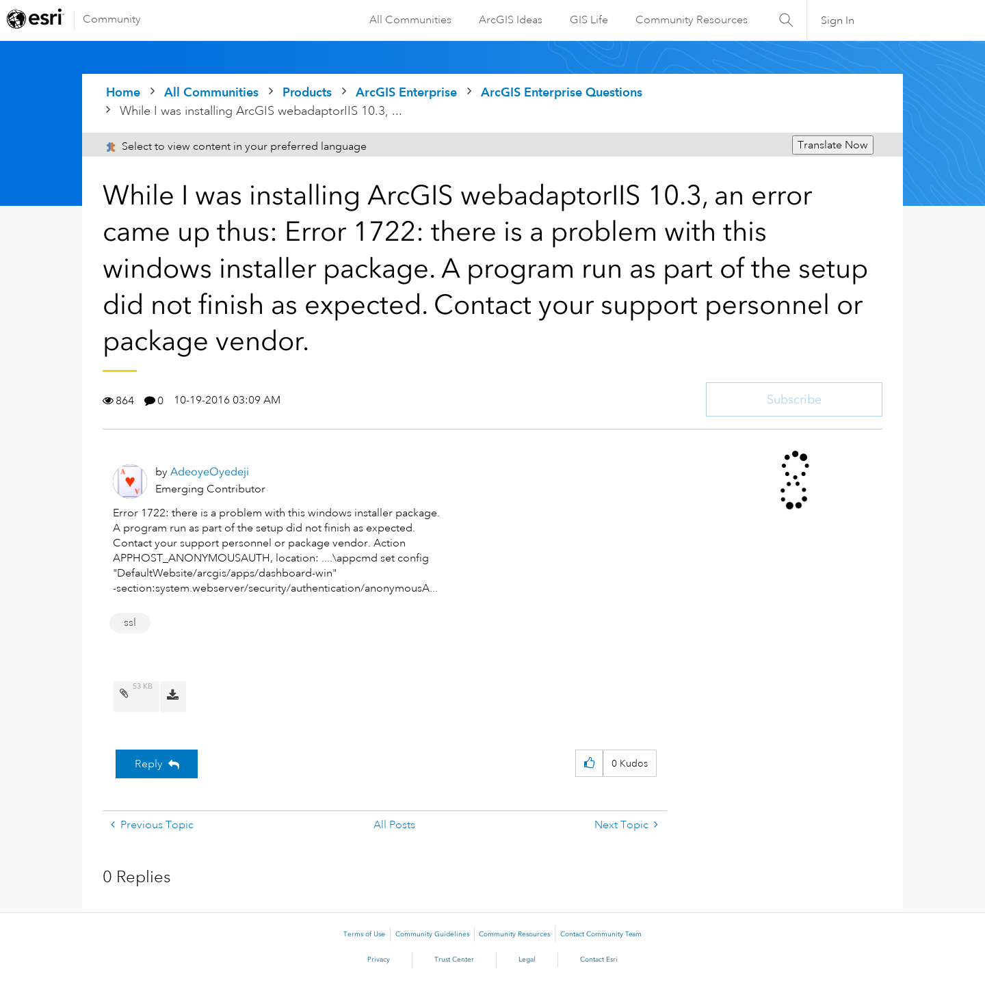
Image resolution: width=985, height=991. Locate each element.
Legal (527, 959)
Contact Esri (599, 959)
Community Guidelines (432, 934)
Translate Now (833, 145)
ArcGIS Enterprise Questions (561, 92)
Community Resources (691, 20)
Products (307, 92)
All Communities (410, 20)
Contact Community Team (601, 934)
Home (123, 92)
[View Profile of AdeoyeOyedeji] (209, 471)
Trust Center (454, 959)
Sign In (837, 20)
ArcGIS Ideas (510, 20)
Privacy (378, 959)
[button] (589, 763)
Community (112, 19)
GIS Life (588, 20)
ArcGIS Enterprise (406, 92)
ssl (130, 622)
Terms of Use (364, 934)
